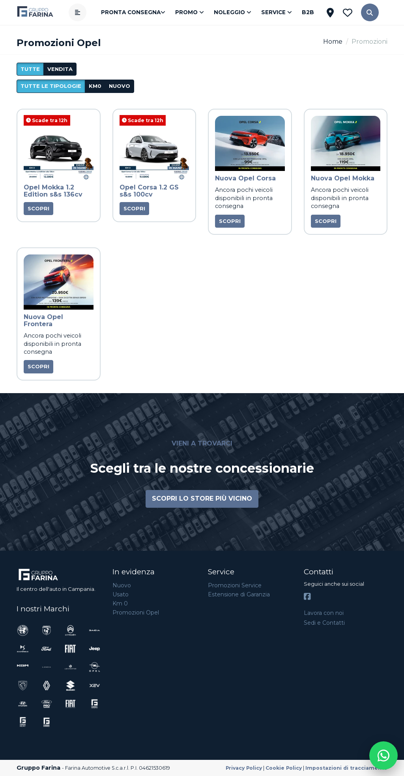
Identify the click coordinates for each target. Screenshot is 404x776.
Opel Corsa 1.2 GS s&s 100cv (149, 191)
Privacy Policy (244, 768)
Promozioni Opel (135, 612)
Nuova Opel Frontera (43, 320)
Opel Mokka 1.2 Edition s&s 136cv (53, 191)
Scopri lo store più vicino (202, 498)
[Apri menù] (77, 12)
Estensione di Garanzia (239, 594)
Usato (120, 594)
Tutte (30, 69)
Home (332, 41)
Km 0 (120, 603)
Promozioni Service (235, 585)
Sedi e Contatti (324, 622)
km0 (95, 86)
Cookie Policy (284, 768)
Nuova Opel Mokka (342, 178)
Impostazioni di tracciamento (346, 768)
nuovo (119, 86)
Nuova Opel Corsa (245, 178)
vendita (60, 69)
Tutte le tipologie (51, 86)
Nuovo (121, 585)
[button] (370, 12)
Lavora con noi (324, 612)
